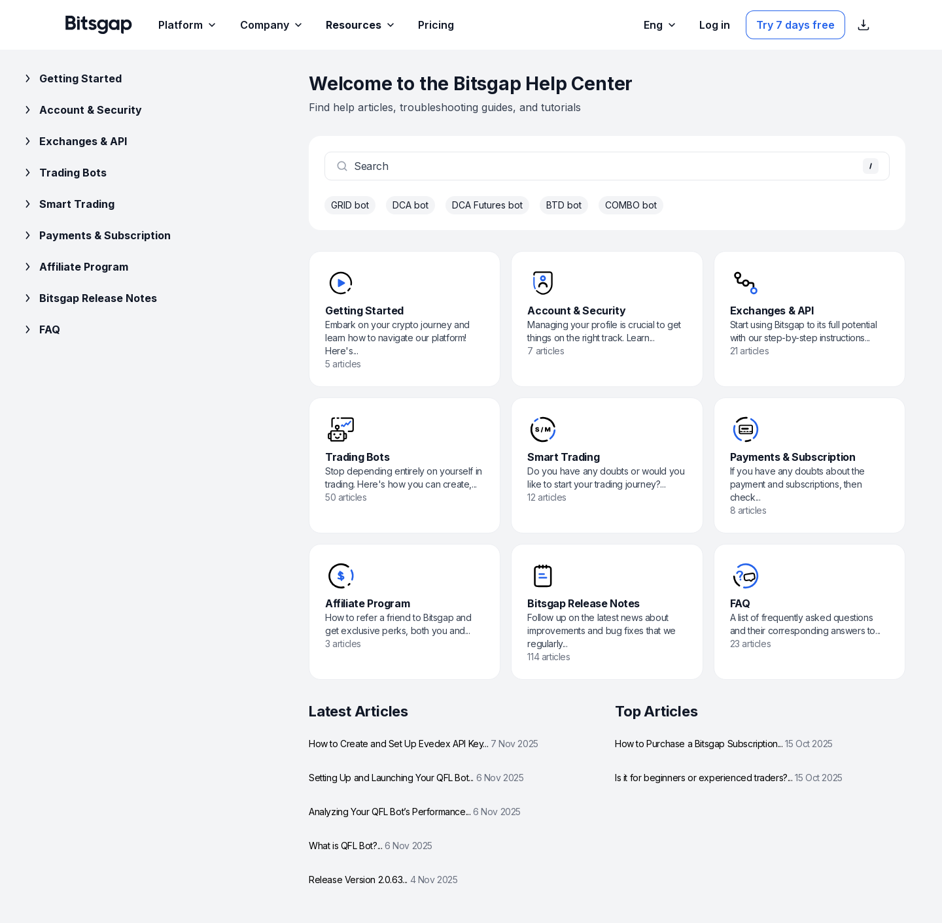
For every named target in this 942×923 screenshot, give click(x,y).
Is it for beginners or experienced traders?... (729, 777)
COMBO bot (631, 204)
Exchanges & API (74, 141)
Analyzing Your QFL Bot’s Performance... (415, 811)
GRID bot (350, 204)
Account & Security (81, 109)
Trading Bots (64, 172)
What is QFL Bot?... (370, 845)
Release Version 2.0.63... (383, 879)
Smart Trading (67, 203)
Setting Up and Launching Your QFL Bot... (416, 777)
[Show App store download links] (863, 25)
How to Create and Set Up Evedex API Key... (423, 743)
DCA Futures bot (487, 204)
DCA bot (410, 204)
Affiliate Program (74, 266)
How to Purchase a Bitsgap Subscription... (724, 743)
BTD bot (564, 204)
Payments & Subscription (96, 235)
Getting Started (71, 78)
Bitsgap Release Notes (89, 298)
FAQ (40, 329)
